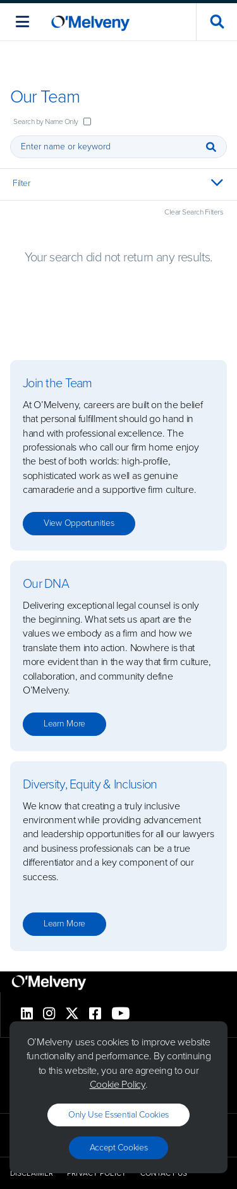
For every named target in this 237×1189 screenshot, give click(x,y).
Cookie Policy (117, 1084)
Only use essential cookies (118, 1114)
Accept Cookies (119, 1147)
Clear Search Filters (193, 212)
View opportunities (79, 523)
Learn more (64, 723)
